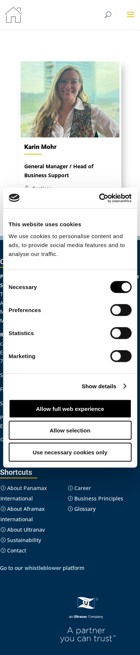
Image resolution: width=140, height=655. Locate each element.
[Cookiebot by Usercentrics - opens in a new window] (99, 198)
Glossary (82, 508)
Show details (99, 386)
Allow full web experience (70, 408)
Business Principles (95, 498)
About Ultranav (22, 529)
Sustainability (20, 540)
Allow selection (70, 430)
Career (79, 488)
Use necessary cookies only (69, 452)
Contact (13, 550)
